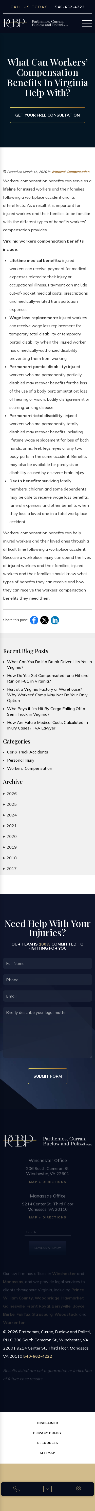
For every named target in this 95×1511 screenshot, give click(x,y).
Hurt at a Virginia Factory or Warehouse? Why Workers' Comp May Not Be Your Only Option (47, 695)
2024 (10, 815)
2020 (10, 836)
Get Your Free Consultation (47, 115)
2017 (10, 868)
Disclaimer (47, 1423)
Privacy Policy (47, 1433)
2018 (10, 858)
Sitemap (47, 1453)
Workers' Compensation (70, 172)
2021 (10, 825)
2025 (10, 804)
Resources (47, 1443)
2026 (10, 793)
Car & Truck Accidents (27, 751)
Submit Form (47, 1076)
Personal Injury (20, 760)
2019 (10, 847)
